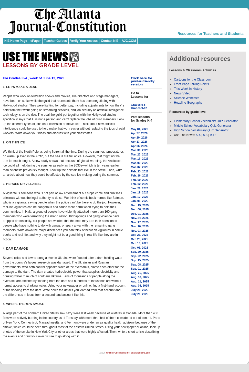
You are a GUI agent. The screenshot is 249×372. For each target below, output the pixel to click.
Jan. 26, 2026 (139, 188)
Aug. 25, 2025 (140, 273)
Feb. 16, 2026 (140, 175)
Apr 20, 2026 (139, 137)
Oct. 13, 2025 (139, 243)
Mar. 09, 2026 (139, 162)
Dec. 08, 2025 (140, 209)
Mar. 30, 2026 (139, 150)
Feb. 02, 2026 (140, 183)
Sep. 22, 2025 (140, 256)
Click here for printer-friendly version (142, 81)
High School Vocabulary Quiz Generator (201, 130)
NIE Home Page (15, 41)
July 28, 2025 (139, 289)
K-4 (198, 135)
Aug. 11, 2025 (140, 281)
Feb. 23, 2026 (140, 171)
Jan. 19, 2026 (139, 192)
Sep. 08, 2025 (140, 264)
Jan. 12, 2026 (139, 196)
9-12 (213, 135)
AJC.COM (129, 41)
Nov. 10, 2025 (140, 226)
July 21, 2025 (139, 294)
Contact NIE (109, 41)
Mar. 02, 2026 (139, 167)
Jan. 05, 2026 (139, 200)
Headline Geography (188, 102)
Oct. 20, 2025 (139, 239)
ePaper (35, 41)
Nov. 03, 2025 (140, 230)
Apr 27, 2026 (139, 133)
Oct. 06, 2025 (139, 247)
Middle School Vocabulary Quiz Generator (202, 126)
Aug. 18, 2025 (140, 277)
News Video (182, 93)
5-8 (206, 135)
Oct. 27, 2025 (139, 234)
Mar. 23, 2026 (139, 154)
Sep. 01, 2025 (140, 268)
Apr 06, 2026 (139, 146)
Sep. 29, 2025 (140, 251)
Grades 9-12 (139, 108)
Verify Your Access (84, 41)
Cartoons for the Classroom (193, 79)
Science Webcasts (186, 98)
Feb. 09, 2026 (140, 179)
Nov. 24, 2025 (140, 217)
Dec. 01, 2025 (140, 213)
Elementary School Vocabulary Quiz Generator (206, 121)
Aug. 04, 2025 (140, 285)
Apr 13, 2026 (139, 141)
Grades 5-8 (138, 104)
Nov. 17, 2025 (140, 222)
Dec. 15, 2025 (140, 205)
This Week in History (188, 89)
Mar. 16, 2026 (139, 158)
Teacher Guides (55, 41)
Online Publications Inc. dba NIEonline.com (128, 352)
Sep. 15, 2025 (140, 260)
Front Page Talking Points (191, 84)
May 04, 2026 (139, 129)
